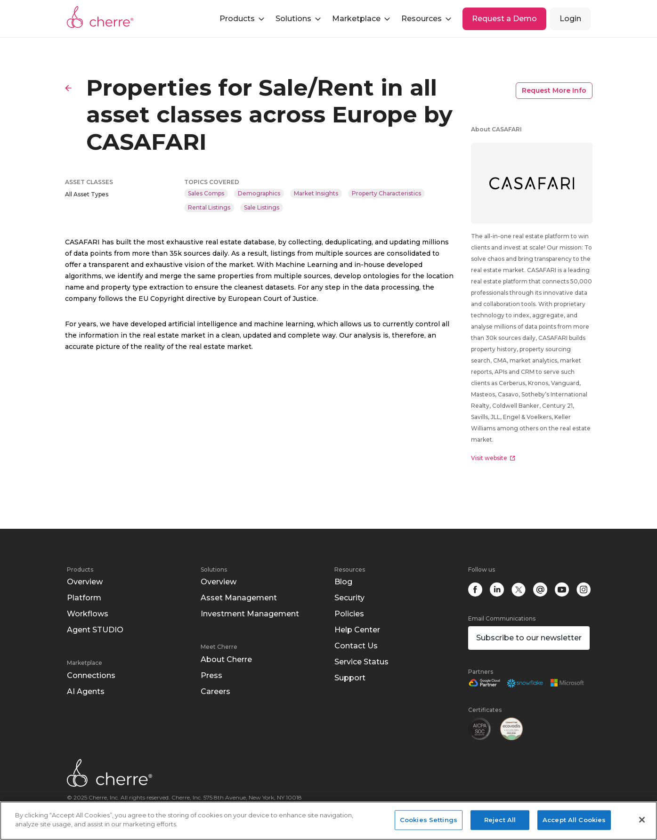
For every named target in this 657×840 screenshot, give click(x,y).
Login (570, 18)
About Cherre (226, 659)
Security (349, 597)
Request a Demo (504, 18)
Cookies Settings (428, 820)
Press (211, 675)
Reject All (500, 820)
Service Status (361, 661)
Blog (343, 581)
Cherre (100, 17)
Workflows (87, 613)
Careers (215, 691)
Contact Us (356, 645)
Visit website (493, 457)
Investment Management (250, 613)
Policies (349, 613)
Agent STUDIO (95, 629)
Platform (84, 597)
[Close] (642, 819)
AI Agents (86, 691)
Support (349, 677)
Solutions (214, 569)
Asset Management (239, 597)
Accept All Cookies (574, 820)
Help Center (357, 629)
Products (80, 569)
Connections (91, 675)
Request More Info (554, 90)
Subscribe (529, 637)
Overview (85, 581)
